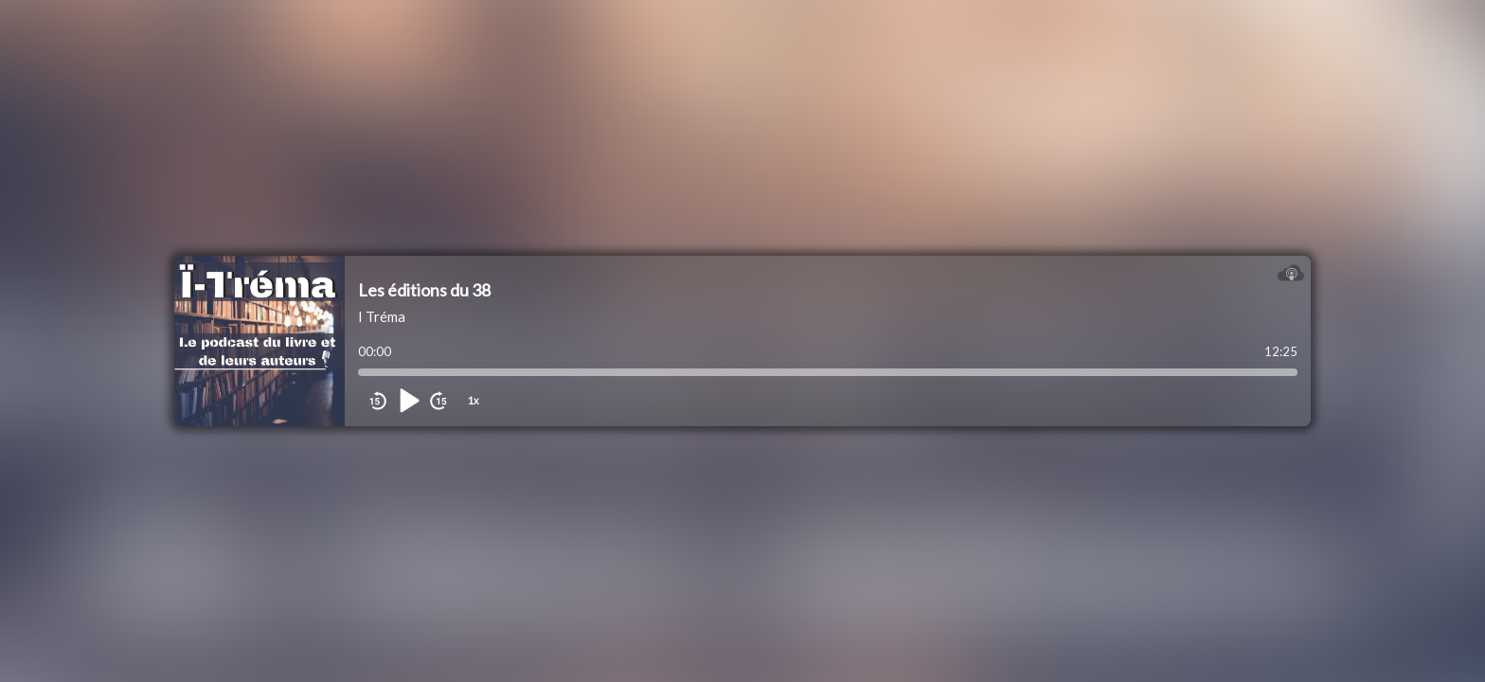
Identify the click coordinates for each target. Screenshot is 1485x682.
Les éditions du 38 (424, 289)
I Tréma (381, 316)
